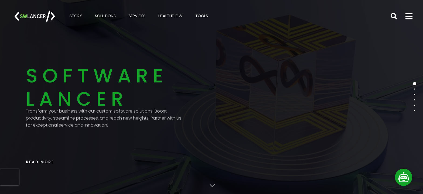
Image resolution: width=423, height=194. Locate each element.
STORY (76, 16)
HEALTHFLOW (170, 16)
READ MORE (40, 162)
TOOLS (201, 16)
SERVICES (137, 16)
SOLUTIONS (105, 16)
